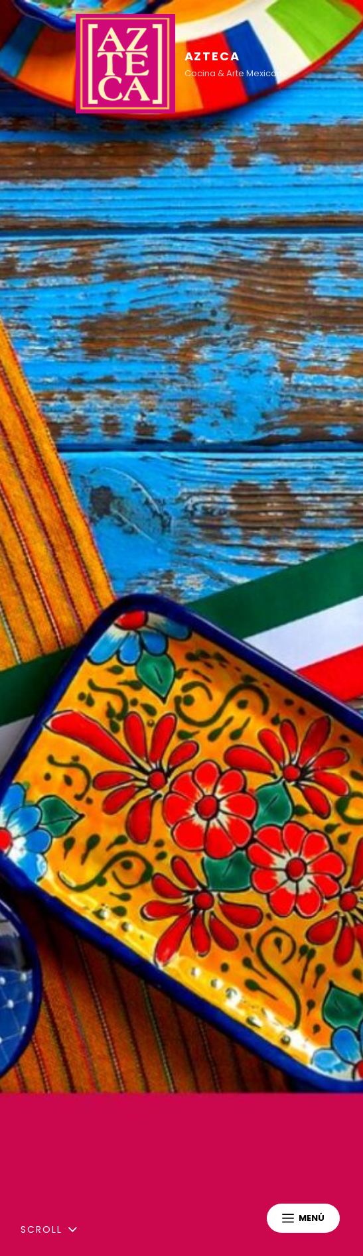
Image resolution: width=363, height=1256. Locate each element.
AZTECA (212, 56)
